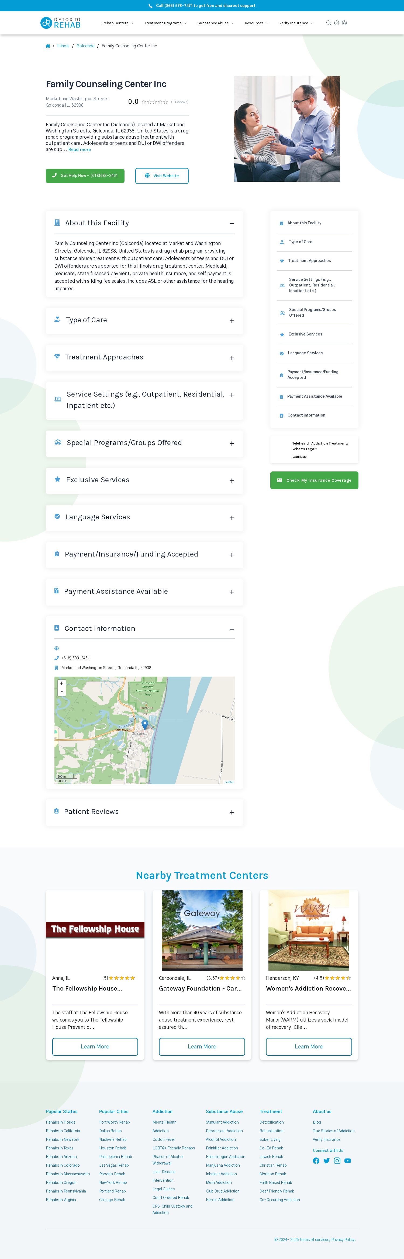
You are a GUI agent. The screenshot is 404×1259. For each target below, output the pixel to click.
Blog (317, 1122)
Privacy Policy (342, 1240)
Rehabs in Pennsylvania (66, 1191)
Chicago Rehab (112, 1200)
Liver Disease (164, 1172)
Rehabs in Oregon (61, 1183)
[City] (88, 46)
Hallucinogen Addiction (225, 1157)
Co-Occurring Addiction (280, 1200)
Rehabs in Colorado (63, 1165)
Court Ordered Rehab (171, 1198)
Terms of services (314, 1240)
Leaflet (229, 782)
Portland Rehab (112, 1191)
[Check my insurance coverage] (314, 480)
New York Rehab (113, 1183)
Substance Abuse (224, 1112)
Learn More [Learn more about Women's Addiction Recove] (309, 1047)
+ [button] (61, 684)
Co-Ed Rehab (271, 1148)
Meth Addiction (219, 1183)
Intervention (163, 1181)
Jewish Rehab (271, 1157)
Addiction (162, 1112)
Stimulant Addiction (222, 1122)
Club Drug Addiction (223, 1191)
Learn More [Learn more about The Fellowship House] (95, 1047)
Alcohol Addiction (221, 1140)
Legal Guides (164, 1189)
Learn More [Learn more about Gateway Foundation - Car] (202, 1047)
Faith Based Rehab (276, 1183)
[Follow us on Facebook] (316, 1160)
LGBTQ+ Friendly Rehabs (174, 1148)
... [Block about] (76, 149)
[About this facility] (314, 223)
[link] (314, 242)
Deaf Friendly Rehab (277, 1191)
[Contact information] (314, 416)
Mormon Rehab (273, 1174)
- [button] (62, 692)
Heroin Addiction (220, 1200)
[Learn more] (314, 449)
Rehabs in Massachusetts (68, 1174)
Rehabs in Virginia (61, 1200)
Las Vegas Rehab (114, 1165)
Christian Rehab (273, 1165)
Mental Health (165, 1122)
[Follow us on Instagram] (337, 1160)
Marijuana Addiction (223, 1165)
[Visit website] (161, 176)
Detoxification (272, 1122)
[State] (65, 46)
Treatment (271, 1112)
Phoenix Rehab (112, 1174)
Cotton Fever (164, 1140)
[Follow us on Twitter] (326, 1160)
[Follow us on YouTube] (347, 1160)
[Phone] (85, 176)
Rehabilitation (272, 1131)
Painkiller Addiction (222, 1148)
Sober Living (270, 1140)
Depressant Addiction (224, 1131)
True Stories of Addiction (334, 1131)
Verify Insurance (326, 1140)
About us (322, 1112)
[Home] (50, 46)
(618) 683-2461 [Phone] (76, 658)
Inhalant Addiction (221, 1174)
